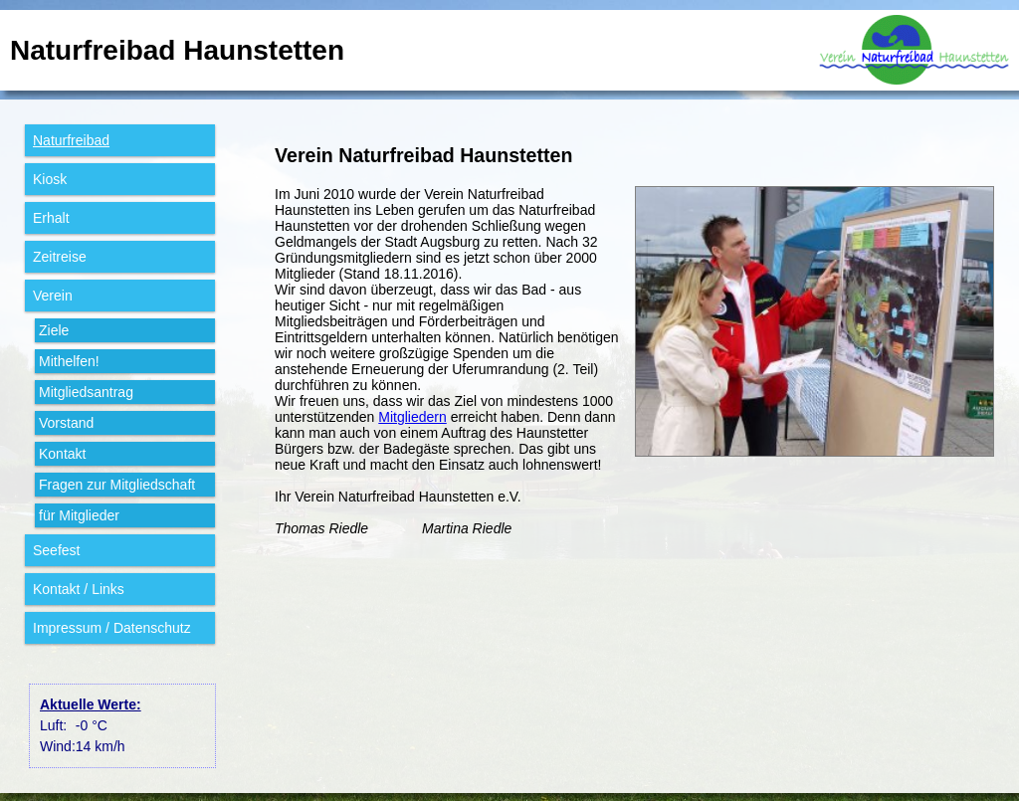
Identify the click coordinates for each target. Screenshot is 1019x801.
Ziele (54, 330)
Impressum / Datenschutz (112, 628)
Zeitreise (60, 257)
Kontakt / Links (78, 589)
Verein (53, 295)
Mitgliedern (412, 417)
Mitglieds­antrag (86, 392)
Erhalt (51, 218)
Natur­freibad (71, 140)
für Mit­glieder (79, 515)
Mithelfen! (69, 361)
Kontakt (62, 454)
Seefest (56, 550)
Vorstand (66, 423)
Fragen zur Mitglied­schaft (117, 485)
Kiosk (50, 179)
